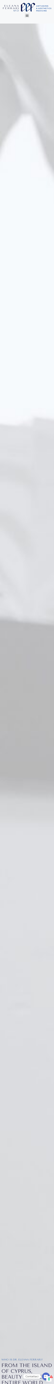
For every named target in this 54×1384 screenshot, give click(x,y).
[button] (27, 15)
